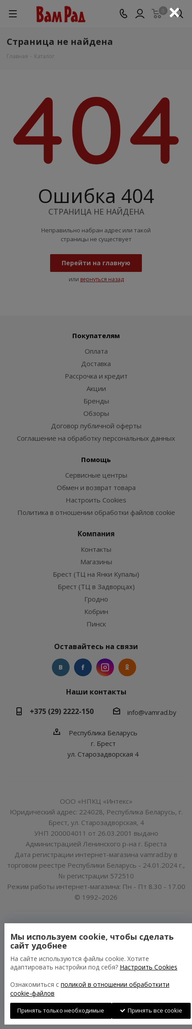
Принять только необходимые (60, 1010)
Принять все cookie (151, 1010)
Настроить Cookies (148, 967)
